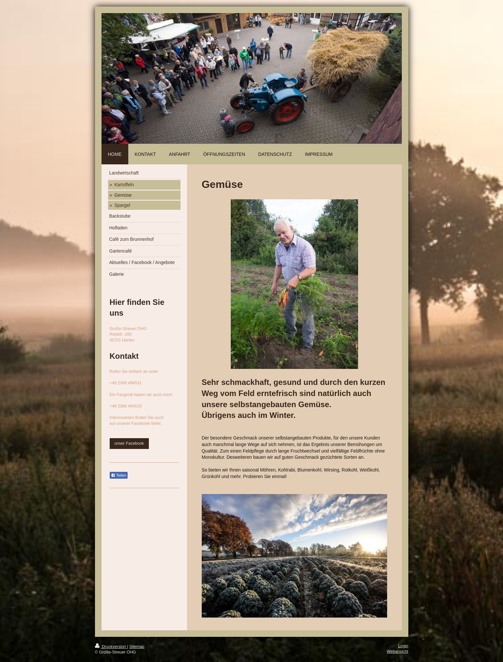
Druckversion (111, 646)
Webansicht (397, 651)
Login (403, 646)
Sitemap (136, 646)
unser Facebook (129, 443)
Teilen (118, 475)
